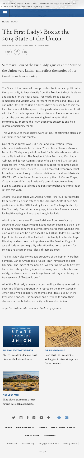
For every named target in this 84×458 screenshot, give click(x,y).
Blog (14, 21)
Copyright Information (48, 443)
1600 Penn (49, 435)
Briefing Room (25, 427)
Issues (43, 427)
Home (5, 21)
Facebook (18, 49)
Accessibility (28, 443)
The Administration (63, 427)
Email (26, 49)
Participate (32, 435)
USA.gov (42, 451)
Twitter (9, 49)
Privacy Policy (70, 443)
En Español (12, 443)
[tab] (5, 13)
